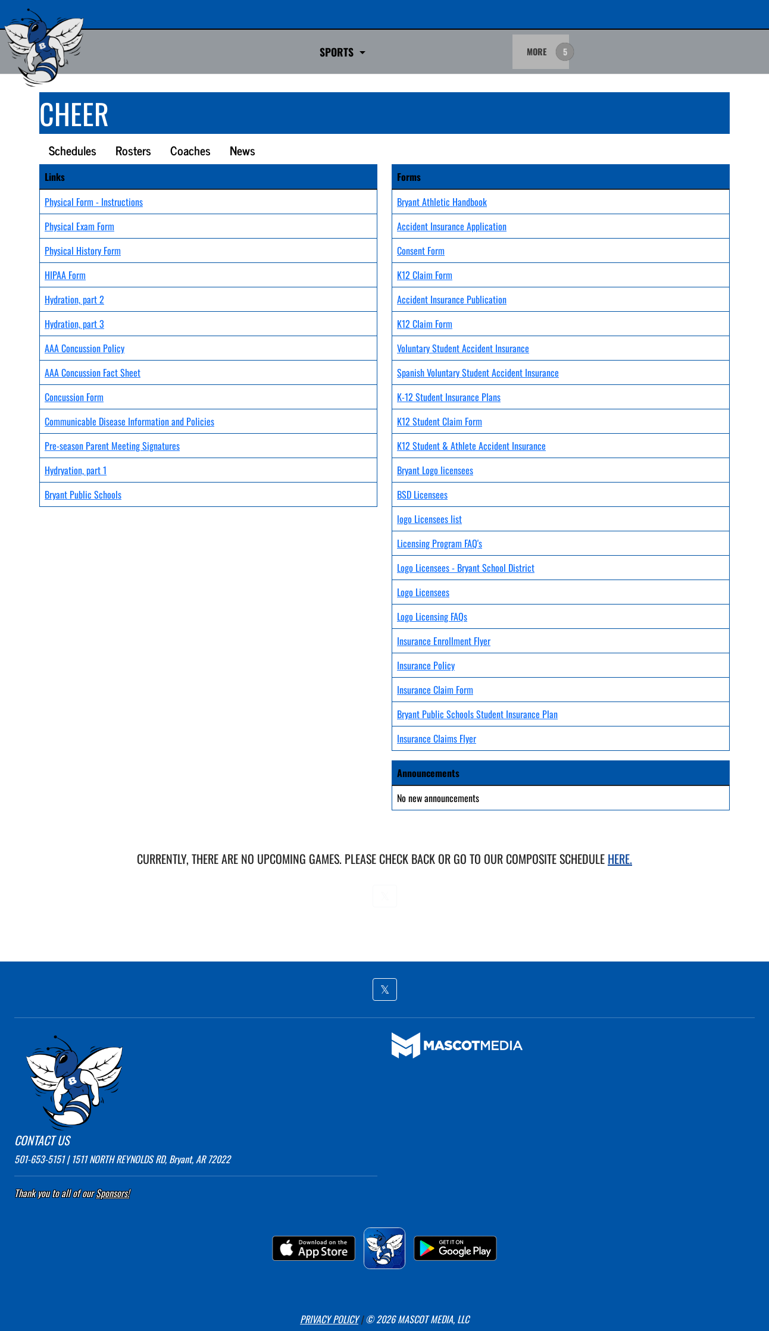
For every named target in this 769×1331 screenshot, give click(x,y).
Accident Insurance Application (452, 226)
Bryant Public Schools (83, 494)
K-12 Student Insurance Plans (449, 397)
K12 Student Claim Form (439, 421)
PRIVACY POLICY (329, 1319)
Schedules (72, 150)
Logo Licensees (423, 592)
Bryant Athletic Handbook (442, 202)
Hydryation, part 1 (76, 470)
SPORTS (206, 51)
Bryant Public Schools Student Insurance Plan (477, 714)
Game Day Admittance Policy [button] (320, 51)
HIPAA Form (65, 275)
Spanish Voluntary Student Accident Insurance (478, 372)
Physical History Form (83, 250)
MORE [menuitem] (536, 51)
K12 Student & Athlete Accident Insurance (471, 446)
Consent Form (421, 250)
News (242, 150)
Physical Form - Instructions (94, 202)
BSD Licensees (422, 494)
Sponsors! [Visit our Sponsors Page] (112, 1193)
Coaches (190, 150)
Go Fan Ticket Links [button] (451, 51)
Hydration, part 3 (74, 324)
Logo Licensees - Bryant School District (465, 567)
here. (620, 859)
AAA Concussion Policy (84, 348)
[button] (384, 896)
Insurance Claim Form (435, 689)
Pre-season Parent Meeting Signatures (112, 446)
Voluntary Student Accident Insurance (463, 348)
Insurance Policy (426, 665)
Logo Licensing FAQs (432, 616)
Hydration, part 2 (74, 299)
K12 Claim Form (424, 275)
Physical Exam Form (79, 226)
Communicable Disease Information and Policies (129, 421)
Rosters (133, 150)
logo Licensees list (429, 519)
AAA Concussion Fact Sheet (92, 372)
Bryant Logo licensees (435, 470)
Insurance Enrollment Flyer (443, 641)
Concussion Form (74, 397)
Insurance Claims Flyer (436, 738)
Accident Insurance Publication (452, 299)
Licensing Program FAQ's (439, 543)
